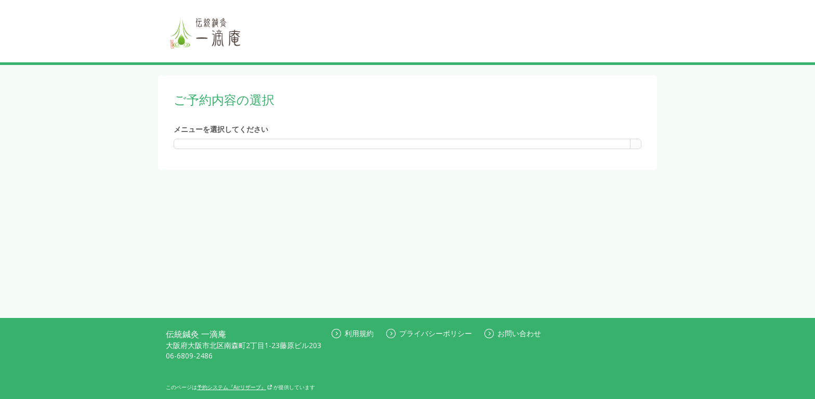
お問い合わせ (512, 333)
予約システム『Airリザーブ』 (234, 387)
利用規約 (353, 333)
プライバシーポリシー (429, 333)
